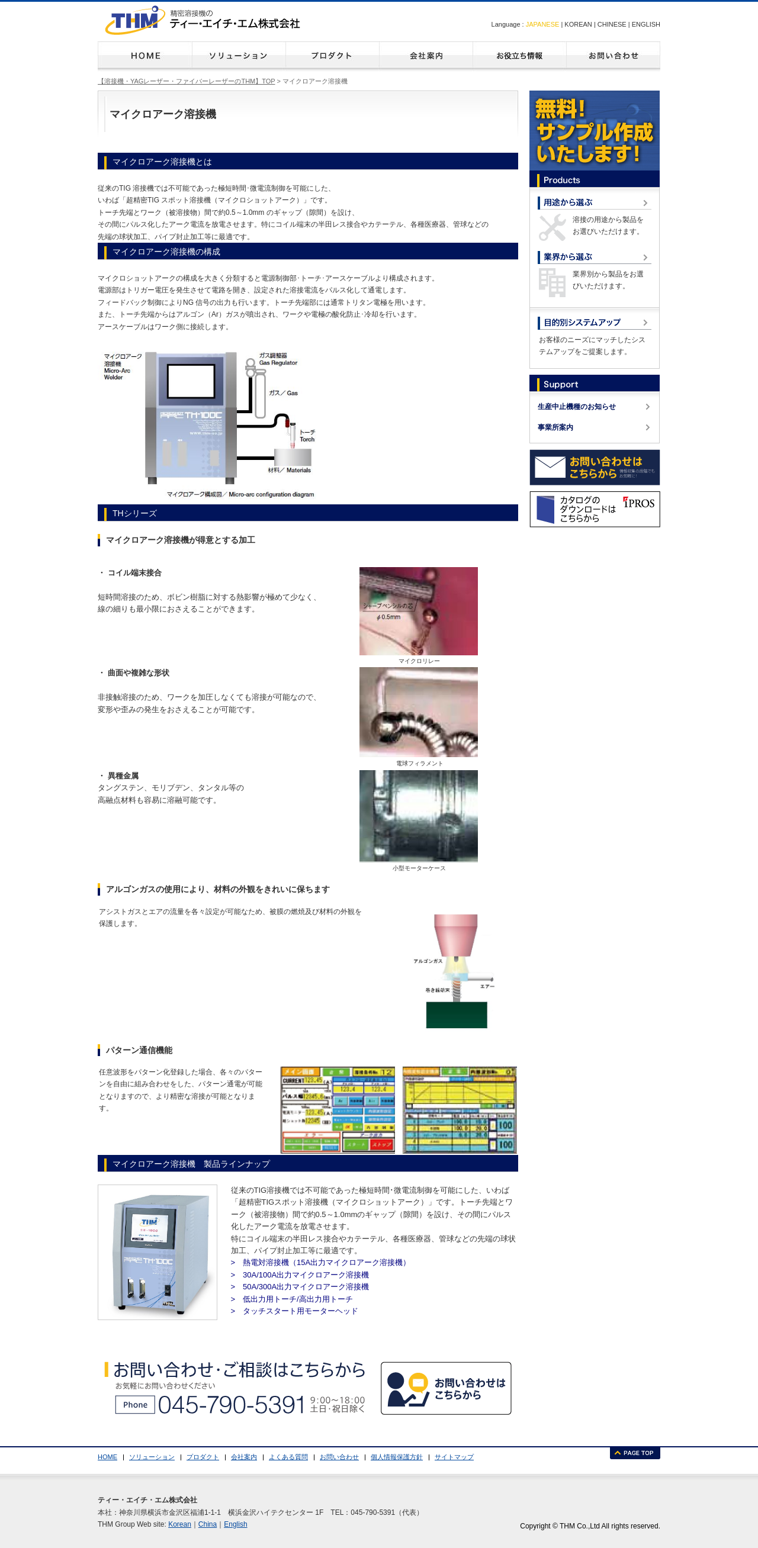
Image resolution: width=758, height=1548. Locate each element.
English (235, 1524)
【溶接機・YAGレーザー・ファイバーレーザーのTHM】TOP (186, 81)
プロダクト (332, 56)
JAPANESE (543, 24)
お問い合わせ (613, 56)
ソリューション (238, 56)
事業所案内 (555, 427)
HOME (145, 56)
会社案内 (426, 56)
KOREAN (578, 24)
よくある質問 (519, 56)
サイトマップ (454, 1456)
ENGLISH (646, 24)
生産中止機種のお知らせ (577, 407)
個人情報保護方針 (397, 1456)
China (207, 1524)
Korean (179, 1524)
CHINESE (612, 24)
